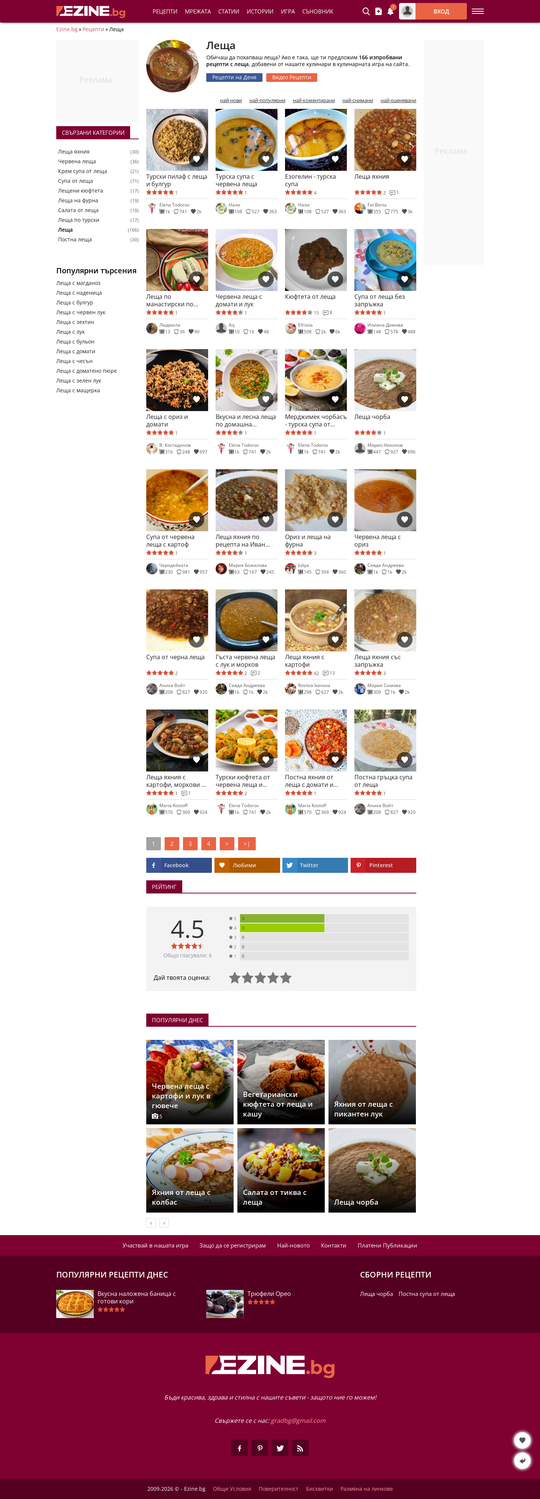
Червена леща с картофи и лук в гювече (181, 1095)
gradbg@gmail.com (298, 1420)
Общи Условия (232, 1488)
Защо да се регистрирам (233, 1245)
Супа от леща (75, 181)
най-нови (231, 100)
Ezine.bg (67, 29)
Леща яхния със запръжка (377, 660)
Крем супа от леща (82, 171)
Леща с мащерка (78, 390)
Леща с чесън (74, 361)
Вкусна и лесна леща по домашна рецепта (246, 420)
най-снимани (357, 100)
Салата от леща (78, 210)
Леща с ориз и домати (167, 420)
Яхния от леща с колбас (181, 1197)
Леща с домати (75, 351)
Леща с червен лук (80, 312)
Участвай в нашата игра (155, 1245)
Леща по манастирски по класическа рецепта (175, 300)
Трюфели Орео (269, 1293)
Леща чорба (372, 417)
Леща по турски (78, 220)
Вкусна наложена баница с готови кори (137, 1297)
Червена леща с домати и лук (239, 300)
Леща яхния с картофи (304, 660)
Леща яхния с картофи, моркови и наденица (175, 780)
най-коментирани (314, 100)
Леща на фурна (78, 200)
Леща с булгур (74, 302)
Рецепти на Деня (234, 77)
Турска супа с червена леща (236, 180)
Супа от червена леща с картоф (170, 540)
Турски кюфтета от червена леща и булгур (243, 780)
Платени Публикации (387, 1245)
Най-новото (293, 1245)
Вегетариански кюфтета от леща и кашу (278, 1104)
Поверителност (278, 1488)
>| (247, 843)
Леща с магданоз (78, 282)
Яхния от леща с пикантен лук (363, 1109)
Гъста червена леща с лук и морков (245, 660)
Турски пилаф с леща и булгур (176, 180)
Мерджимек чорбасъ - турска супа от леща (316, 420)
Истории (260, 11)
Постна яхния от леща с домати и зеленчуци (309, 780)
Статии (228, 11)
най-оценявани (398, 100)
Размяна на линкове (366, 1488)
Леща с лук (70, 331)
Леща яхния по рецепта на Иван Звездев (240, 540)
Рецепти (165, 11)
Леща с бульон (75, 341)
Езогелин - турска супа (310, 180)
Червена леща (77, 161)
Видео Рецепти (291, 77)
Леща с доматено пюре (86, 370)
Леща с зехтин (75, 321)
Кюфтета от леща (310, 297)
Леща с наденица (79, 292)
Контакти (333, 1245)
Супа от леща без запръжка (379, 300)
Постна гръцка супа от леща (383, 780)
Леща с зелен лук (78, 380)
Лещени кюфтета (80, 191)
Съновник (317, 11)
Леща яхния (74, 152)
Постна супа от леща (427, 1293)
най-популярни (267, 100)
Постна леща (75, 240)
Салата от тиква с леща (274, 1197)
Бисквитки (319, 1488)
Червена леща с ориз (377, 540)
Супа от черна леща (175, 657)
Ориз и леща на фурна (308, 540)
